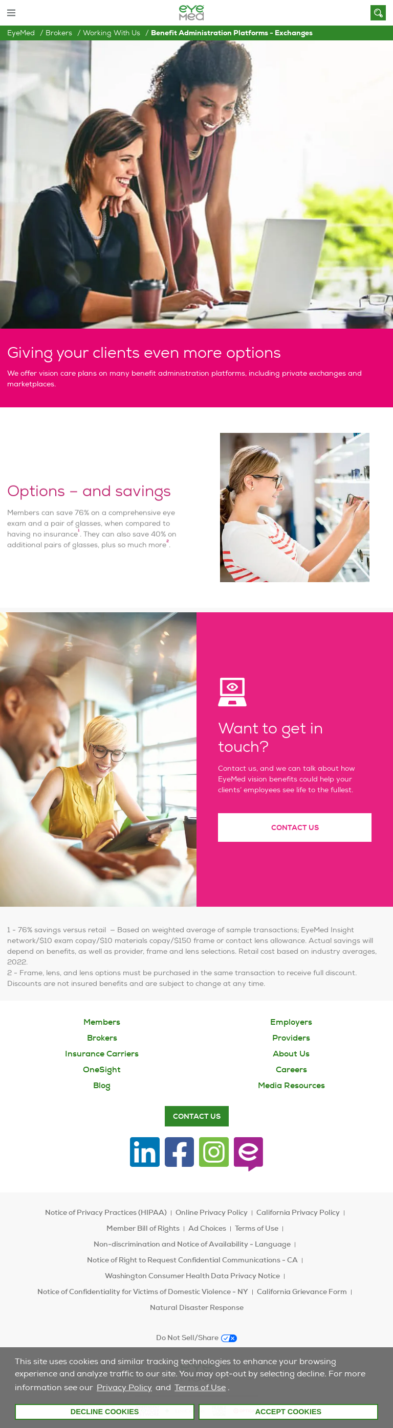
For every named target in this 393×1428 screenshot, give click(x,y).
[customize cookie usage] (234, 1390)
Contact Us (295, 843)
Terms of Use (200, 1387)
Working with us (111, 32)
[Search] (378, 12)
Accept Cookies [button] (288, 1412)
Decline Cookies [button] (105, 1412)
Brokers (59, 32)
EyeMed (21, 32)
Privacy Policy (124, 1387)
